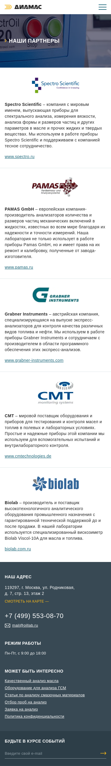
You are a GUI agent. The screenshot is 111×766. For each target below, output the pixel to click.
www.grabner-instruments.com (34, 360)
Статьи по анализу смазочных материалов (45, 695)
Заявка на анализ (21, 709)
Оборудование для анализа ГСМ (35, 688)
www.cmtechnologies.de (28, 456)
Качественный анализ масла (32, 681)
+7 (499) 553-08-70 (85, 7)
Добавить (103, 753)
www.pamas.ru (19, 267)
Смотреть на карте (24, 601)
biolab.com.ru (18, 549)
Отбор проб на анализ (26, 702)
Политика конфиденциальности (34, 716)
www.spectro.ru (20, 156)
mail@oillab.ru (25, 625)
